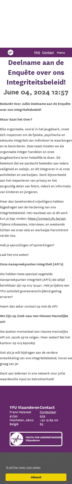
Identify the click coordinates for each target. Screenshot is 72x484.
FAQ (37, 52)
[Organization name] (10, 52)
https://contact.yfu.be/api (46, 219)
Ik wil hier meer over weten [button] (23, 467)
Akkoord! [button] (36, 477)
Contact (48, 52)
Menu (61, 53)
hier (12, 219)
